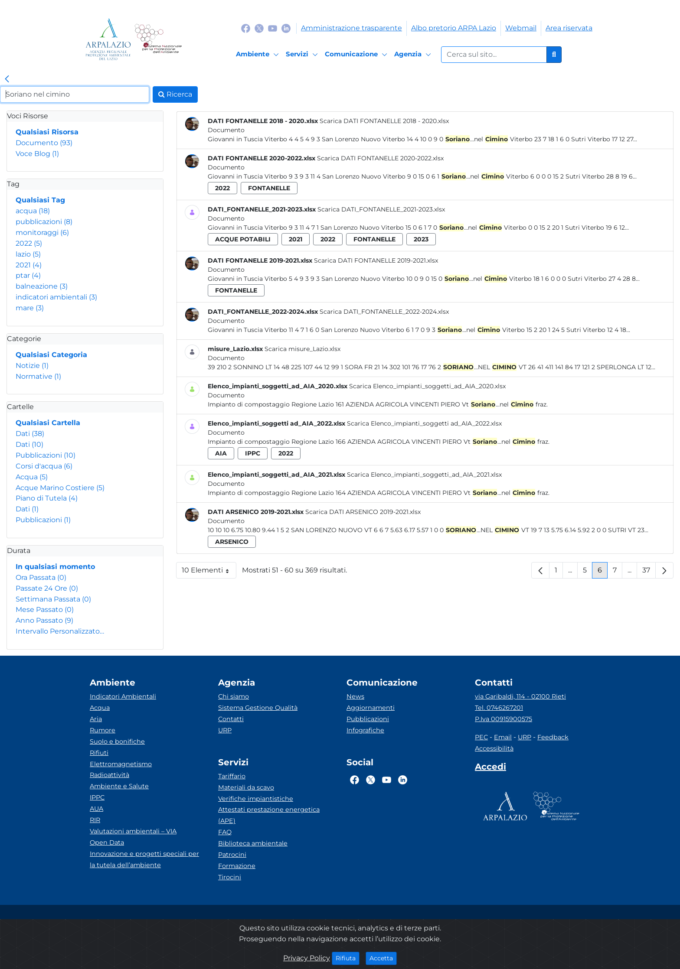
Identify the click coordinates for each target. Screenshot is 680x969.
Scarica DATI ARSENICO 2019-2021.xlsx (363, 512)
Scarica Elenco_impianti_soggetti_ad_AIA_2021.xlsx (424, 474)
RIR (95, 820)
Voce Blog (37, 154)
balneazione (42, 286)
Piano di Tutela (47, 498)
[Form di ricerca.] (494, 54)
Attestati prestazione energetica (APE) (269, 815)
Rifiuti (99, 753)
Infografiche (365, 730)
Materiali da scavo (246, 787)
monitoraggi (42, 232)
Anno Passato (44, 620)
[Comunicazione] (357, 54)
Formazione (236, 866)
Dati (30, 433)
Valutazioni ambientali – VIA (133, 831)
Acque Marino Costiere (60, 488)
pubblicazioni (44, 222)
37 (649, 572)
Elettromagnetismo (121, 764)
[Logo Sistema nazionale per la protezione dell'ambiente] (158, 39)
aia (221, 453)
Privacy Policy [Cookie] (306, 958)
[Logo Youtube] (272, 28)
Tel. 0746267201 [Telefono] (499, 708)
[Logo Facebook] (246, 28)
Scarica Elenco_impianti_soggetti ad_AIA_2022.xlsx (424, 423)
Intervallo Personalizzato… (60, 631)
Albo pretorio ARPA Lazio (453, 28)
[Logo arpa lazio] (108, 39)
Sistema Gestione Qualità (258, 708)
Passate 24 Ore (47, 588)
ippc (252, 453)
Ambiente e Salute (119, 786)
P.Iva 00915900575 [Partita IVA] (503, 719)
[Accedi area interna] (490, 768)
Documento (44, 143)
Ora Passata (41, 577)
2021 (29, 265)
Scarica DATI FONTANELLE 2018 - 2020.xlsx (384, 121)
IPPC (97, 797)
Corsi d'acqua (44, 466)
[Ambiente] (258, 54)
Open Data (107, 842)
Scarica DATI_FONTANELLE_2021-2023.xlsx (381, 209)
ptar (28, 275)
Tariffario (231, 776)
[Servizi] (303, 54)
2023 (421, 239)
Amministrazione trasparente (351, 28)
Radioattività (109, 775)
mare (30, 308)
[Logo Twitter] (259, 28)
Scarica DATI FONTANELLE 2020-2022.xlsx (380, 158)
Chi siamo (233, 696)
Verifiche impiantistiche (255, 799)
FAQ (225, 832)
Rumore (102, 730)
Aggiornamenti (371, 708)
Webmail (520, 28)
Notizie (32, 365)
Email (503, 737)
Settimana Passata (53, 599)
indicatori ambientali (56, 297)
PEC (481, 737)
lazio (28, 254)
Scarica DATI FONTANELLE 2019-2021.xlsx (376, 260)
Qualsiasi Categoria (51, 355)
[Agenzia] (414, 54)
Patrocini (232, 854)
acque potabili (243, 239)
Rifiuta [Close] (348, 957)
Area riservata (569, 28)
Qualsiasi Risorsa (47, 132)
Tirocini (229, 877)
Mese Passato (45, 609)
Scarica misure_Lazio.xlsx (302, 349)
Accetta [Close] (383, 957)
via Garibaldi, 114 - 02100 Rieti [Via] (520, 696)
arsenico (231, 542)
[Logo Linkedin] (286, 28)
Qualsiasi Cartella (48, 423)
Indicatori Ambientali (123, 696)
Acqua (32, 477)
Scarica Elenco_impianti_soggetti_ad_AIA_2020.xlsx (427, 386)
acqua (33, 211)
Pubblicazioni (45, 455)
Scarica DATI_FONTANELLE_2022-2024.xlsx (384, 311)
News (355, 696)
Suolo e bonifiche (117, 741)
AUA (96, 809)
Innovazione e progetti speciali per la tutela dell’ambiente (144, 859)
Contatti (231, 719)
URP (225, 730)
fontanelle (269, 188)
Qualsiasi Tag (40, 200)
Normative (38, 376)
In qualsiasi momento (55, 567)
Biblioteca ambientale (253, 843)
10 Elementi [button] (209, 572)
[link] (7, 79)
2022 (29, 243)
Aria (96, 719)
